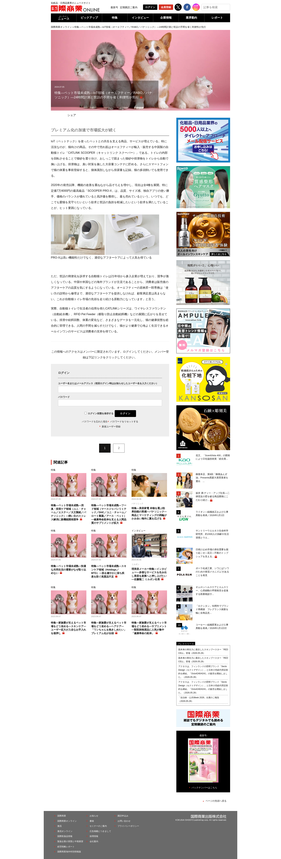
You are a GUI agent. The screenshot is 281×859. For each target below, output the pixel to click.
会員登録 (166, 7)
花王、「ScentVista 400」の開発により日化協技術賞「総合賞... (213, 457)
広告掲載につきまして (100, 831)
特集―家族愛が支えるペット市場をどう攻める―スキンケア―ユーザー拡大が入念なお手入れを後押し (68, 628)
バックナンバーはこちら (204, 787)
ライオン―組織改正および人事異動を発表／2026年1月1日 (212, 513)
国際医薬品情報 (64, 836)
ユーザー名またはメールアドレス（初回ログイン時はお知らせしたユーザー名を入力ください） (108, 383)
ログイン (150, 7)
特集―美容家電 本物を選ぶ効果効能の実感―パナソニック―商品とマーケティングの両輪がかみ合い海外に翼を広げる (149, 513)
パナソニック (137, 503)
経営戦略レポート (66, 847)
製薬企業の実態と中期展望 (70, 841)
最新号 (114, 7)
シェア (71, 115)
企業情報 (166, 17)
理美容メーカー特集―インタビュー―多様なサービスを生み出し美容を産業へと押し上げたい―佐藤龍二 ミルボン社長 (149, 574)
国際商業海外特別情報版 (69, 852)
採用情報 (94, 836)
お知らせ (94, 816)
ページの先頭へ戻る (216, 801)
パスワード (64, 397)
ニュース (63, 17)
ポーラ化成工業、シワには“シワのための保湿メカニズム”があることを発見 (212, 572)
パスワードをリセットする (124, 421)
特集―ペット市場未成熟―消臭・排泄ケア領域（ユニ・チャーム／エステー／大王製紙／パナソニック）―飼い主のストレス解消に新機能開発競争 (68, 512)
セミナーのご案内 (98, 826)
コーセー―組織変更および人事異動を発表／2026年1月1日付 (212, 626)
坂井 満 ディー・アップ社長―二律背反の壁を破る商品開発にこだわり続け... (213, 496)
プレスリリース (186, 644)
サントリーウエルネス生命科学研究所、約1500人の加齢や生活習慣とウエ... (212, 534)
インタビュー (140, 17)
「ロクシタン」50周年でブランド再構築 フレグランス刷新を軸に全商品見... (212, 609)
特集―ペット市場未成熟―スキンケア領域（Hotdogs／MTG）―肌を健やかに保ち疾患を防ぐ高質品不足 (108, 571)
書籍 (92, 821)
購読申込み (123, 816)
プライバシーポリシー (128, 826)
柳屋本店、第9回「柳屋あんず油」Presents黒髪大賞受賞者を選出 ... (212, 478)
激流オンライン (64, 831)
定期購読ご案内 (128, 7)
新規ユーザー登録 (111, 426)
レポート (217, 17)
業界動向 (191, 17)
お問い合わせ (124, 821)
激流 (59, 826)
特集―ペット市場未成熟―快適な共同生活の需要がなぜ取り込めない (68, 569)
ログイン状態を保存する (100, 413)
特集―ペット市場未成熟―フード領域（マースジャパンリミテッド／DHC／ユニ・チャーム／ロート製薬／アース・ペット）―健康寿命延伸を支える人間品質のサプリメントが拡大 (109, 514)
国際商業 (61, 816)
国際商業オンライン (61, 27)
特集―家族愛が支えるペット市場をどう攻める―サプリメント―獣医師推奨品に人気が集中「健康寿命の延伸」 (149, 628)
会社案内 (94, 841)
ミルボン (135, 564)
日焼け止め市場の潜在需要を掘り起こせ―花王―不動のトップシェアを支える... (212, 553)
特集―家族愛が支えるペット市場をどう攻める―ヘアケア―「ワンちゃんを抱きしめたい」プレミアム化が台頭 (108, 628)
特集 (115, 17)
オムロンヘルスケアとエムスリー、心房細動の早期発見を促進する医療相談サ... (212, 590)
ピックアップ (89, 17)
